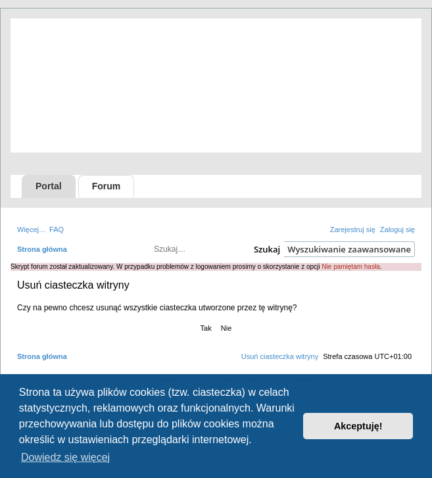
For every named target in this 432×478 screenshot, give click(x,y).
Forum (106, 186)
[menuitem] (56, 229)
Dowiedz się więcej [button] (65, 457)
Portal (49, 186)
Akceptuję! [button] (358, 426)
